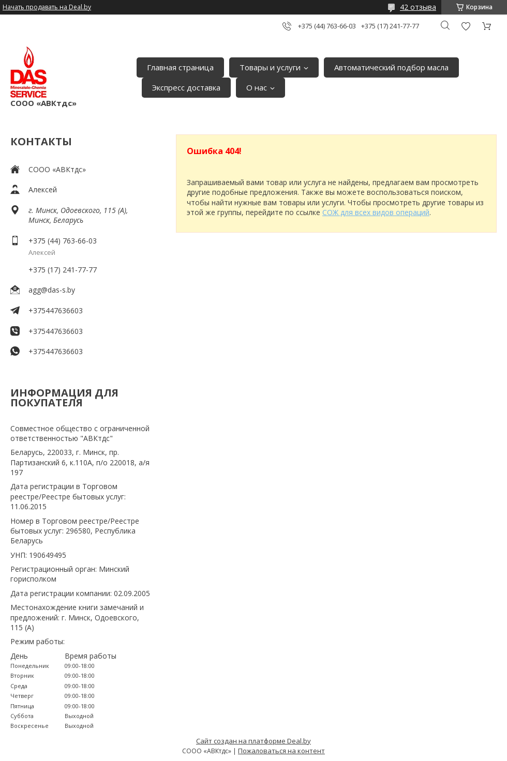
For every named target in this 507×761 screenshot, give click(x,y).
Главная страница (180, 67)
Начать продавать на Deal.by (47, 7)
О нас (256, 87)
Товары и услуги (270, 67)
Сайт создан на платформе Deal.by (253, 740)
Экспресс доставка (186, 87)
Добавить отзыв (465, 26)
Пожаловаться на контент (281, 750)
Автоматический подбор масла (391, 67)
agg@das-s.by (51, 290)
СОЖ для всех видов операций (375, 212)
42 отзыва (418, 7)
